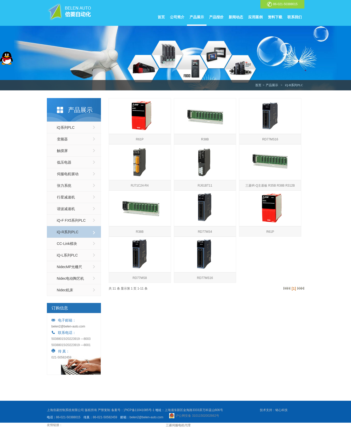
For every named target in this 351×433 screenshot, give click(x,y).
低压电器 (64, 162)
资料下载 (275, 17)
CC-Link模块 (67, 244)
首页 (161, 17)
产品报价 (216, 17)
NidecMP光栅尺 (69, 267)
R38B (205, 139)
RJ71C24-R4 (140, 185)
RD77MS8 (140, 278)
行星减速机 (66, 197)
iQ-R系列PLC (294, 85)
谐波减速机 (66, 209)
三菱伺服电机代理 (178, 425)
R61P (139, 139)
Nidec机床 (65, 290)
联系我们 (294, 17)
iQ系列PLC (66, 127)
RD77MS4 (205, 232)
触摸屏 (62, 151)
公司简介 (177, 17)
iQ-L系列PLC (67, 255)
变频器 (62, 139)
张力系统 (64, 185)
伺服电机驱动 (68, 174)
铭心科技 (281, 410)
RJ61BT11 (205, 185)
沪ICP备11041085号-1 (139, 410)
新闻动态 (236, 17)
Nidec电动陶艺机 (70, 278)
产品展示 (197, 17)
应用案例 (255, 17)
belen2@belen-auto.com (68, 326)
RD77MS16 (270, 139)
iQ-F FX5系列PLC (71, 220)
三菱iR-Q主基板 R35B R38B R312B (270, 185)
